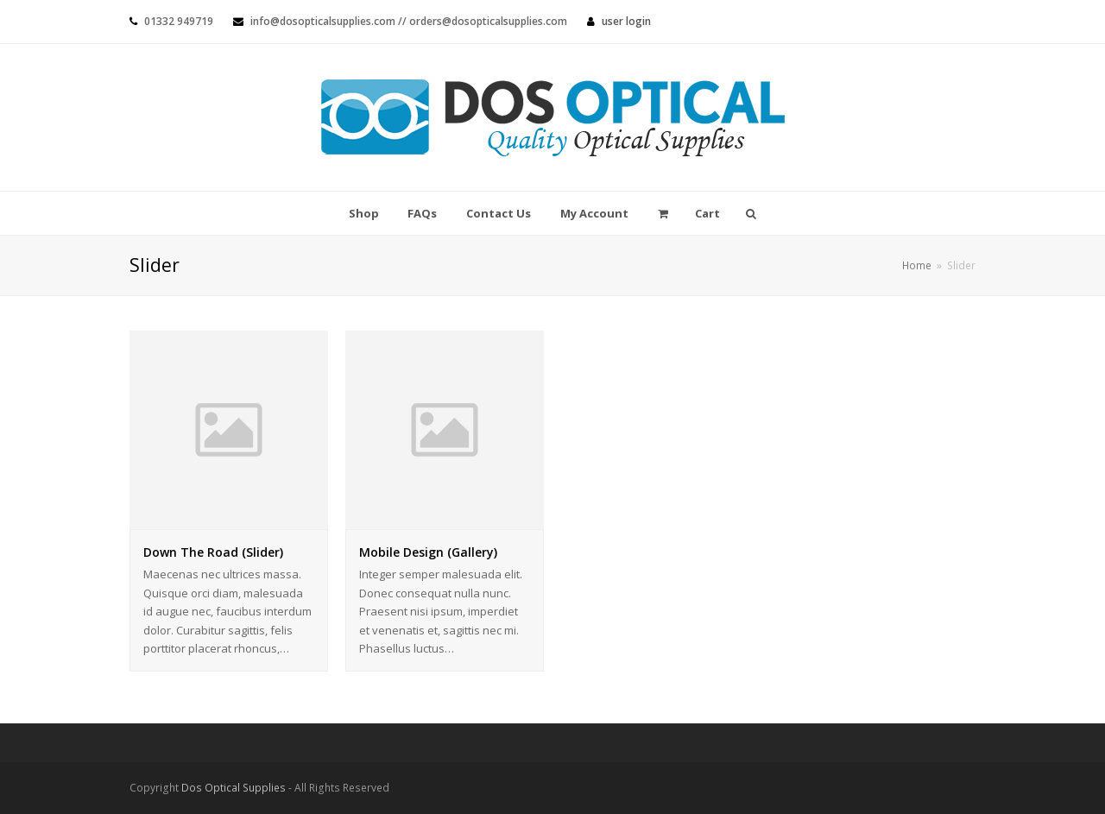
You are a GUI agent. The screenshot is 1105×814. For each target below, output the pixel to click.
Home (916, 265)
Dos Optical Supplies (233, 787)
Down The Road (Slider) (213, 552)
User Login (626, 21)
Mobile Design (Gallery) (428, 552)
